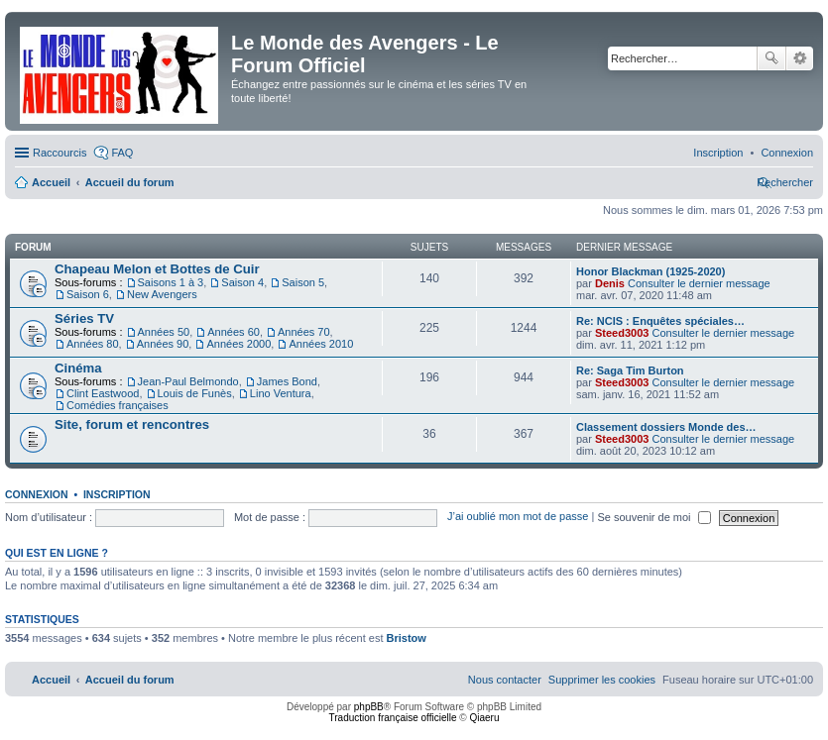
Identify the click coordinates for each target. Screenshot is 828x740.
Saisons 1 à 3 (171, 282)
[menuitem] (787, 153)
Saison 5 (303, 282)
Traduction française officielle (393, 717)
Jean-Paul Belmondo (188, 381)
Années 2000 (238, 344)
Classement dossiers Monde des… (666, 427)
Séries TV (84, 318)
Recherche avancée (799, 58)
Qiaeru (484, 717)
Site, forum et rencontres (132, 424)
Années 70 (304, 332)
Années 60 (233, 332)
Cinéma (78, 368)
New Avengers (162, 294)
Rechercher (771, 58)
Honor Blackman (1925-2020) (650, 271)
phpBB (369, 706)
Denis (610, 283)
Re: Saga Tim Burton (630, 370)
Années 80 (92, 344)
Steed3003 (622, 333)
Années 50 (164, 332)
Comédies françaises (117, 405)
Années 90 (163, 344)
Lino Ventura (280, 393)
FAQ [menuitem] (122, 153)
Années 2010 (321, 344)
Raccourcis (59, 153)
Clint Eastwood (102, 393)
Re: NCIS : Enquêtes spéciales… (660, 321)
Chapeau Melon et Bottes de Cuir (157, 269)
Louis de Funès (195, 393)
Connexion (36, 494)
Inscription (117, 494)
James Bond (287, 381)
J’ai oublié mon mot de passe (517, 517)
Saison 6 (87, 294)
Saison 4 (242, 282)
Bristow (406, 638)
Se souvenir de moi (653, 517)
